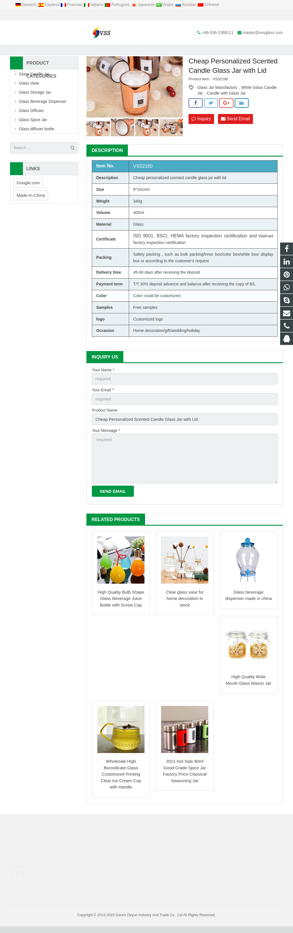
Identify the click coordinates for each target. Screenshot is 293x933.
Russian (186, 4)
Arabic (165, 4)
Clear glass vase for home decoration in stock (185, 605)
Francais (72, 4)
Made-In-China (31, 205)
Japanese (143, 4)
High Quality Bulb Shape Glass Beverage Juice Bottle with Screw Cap (121, 605)
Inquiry (201, 128)
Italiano (94, 4)
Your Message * (106, 439)
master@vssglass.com (75, 15)
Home (80, 51)
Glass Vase (29, 93)
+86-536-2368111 (30, 15)
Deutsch (26, 4)
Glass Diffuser (31, 120)
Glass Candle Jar (34, 83)
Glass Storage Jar (127, 51)
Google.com (28, 192)
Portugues (117, 4)
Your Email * (103, 399)
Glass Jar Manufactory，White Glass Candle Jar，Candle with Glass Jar (237, 97)
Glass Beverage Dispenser (43, 111)
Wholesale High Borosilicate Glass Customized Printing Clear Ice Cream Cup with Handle (121, 781)
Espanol (49, 4)
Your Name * (103, 379)
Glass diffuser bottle (36, 138)
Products (99, 51)
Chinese (208, 4)
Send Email (235, 128)
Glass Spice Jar (33, 129)
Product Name (104, 419)
